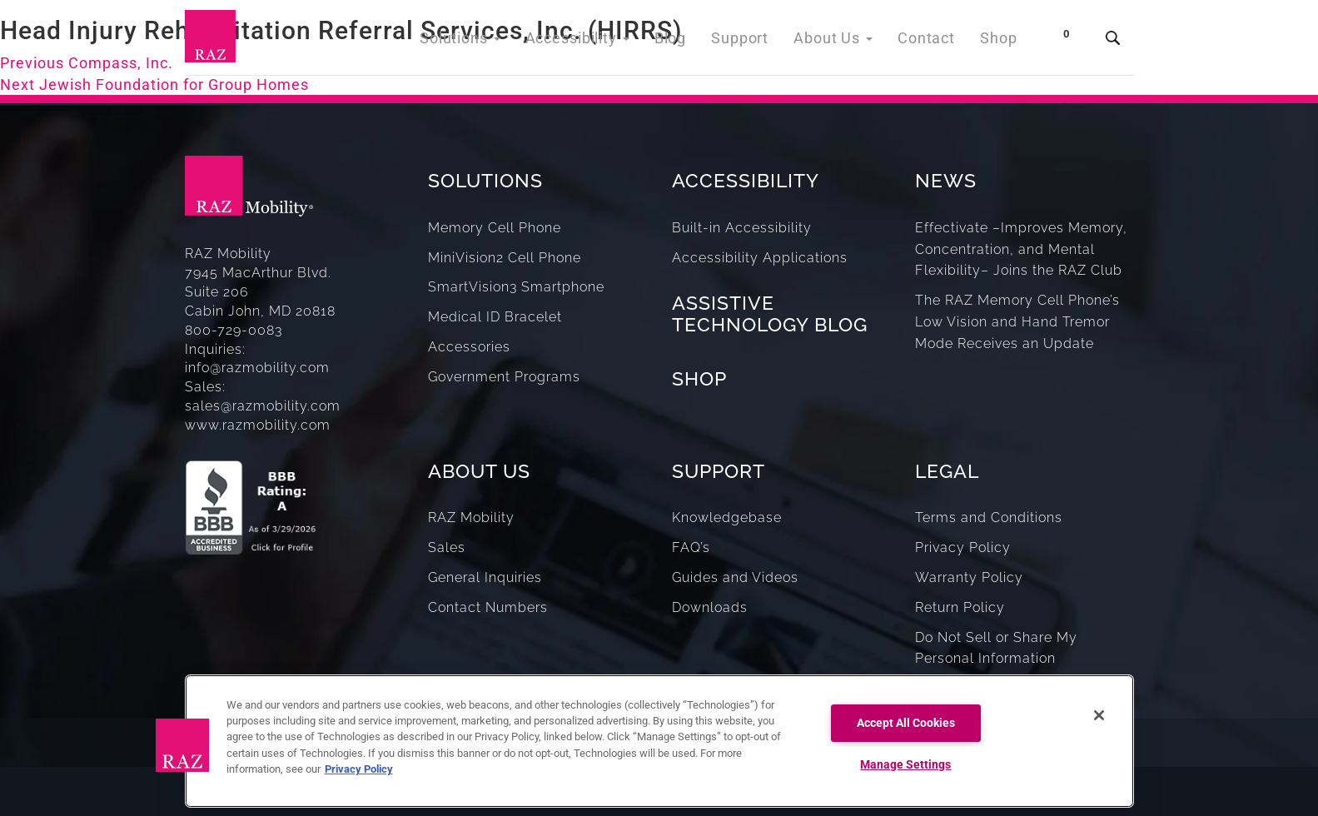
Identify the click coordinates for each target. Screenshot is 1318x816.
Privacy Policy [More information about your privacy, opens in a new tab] (359, 769)
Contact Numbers (488, 607)
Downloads (710, 607)
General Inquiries (485, 577)
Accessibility (605, 41)
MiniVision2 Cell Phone (504, 258)
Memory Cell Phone (494, 228)
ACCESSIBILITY (745, 180)
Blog (691, 41)
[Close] (1099, 715)
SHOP (699, 378)
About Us (844, 41)
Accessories (469, 347)
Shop (1000, 41)
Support (757, 41)
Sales (446, 547)
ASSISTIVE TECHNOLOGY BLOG (770, 313)
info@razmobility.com (257, 368)
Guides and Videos (735, 577)
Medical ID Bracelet (495, 317)
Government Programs (504, 377)
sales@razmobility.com (263, 406)
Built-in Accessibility (742, 228)
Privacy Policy (963, 547)
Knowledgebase (727, 517)
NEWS (946, 180)
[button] (182, 745)
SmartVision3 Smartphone (516, 287)
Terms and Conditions (988, 517)
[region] (659, 741)
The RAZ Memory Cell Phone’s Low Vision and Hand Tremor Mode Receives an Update (1017, 321)
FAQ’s (691, 547)
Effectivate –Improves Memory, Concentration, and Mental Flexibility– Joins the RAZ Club (1021, 249)
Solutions (496, 41)
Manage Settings (905, 765)
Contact (932, 41)
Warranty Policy (969, 577)
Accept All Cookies (906, 723)
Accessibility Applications (760, 258)
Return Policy (960, 607)
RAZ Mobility (471, 517)
